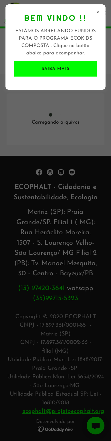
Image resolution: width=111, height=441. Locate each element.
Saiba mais (55, 69)
